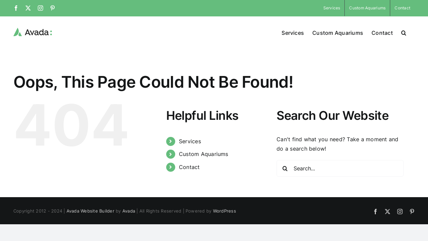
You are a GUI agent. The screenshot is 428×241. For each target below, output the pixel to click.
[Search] (285, 168)
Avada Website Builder (90, 211)
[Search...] (340, 168)
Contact (189, 167)
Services (190, 141)
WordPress (224, 211)
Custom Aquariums (203, 154)
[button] (412, 32)
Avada (128, 211)
